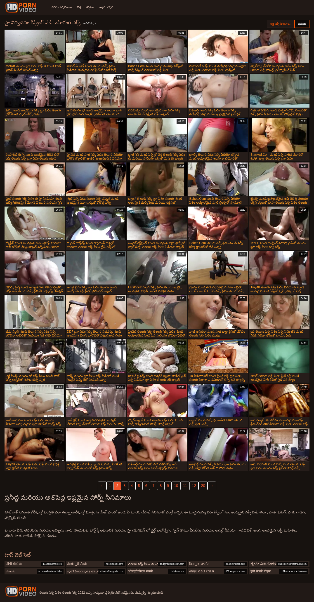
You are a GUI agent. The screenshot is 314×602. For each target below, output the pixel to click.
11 (185, 486)
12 (194, 486)
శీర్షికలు (90, 7)
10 (176, 486)
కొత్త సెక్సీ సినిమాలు (280, 23)
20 (203, 486)
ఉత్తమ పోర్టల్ (106, 7)
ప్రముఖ (302, 23)
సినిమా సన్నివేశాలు (62, 7)
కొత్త (79, 7)
